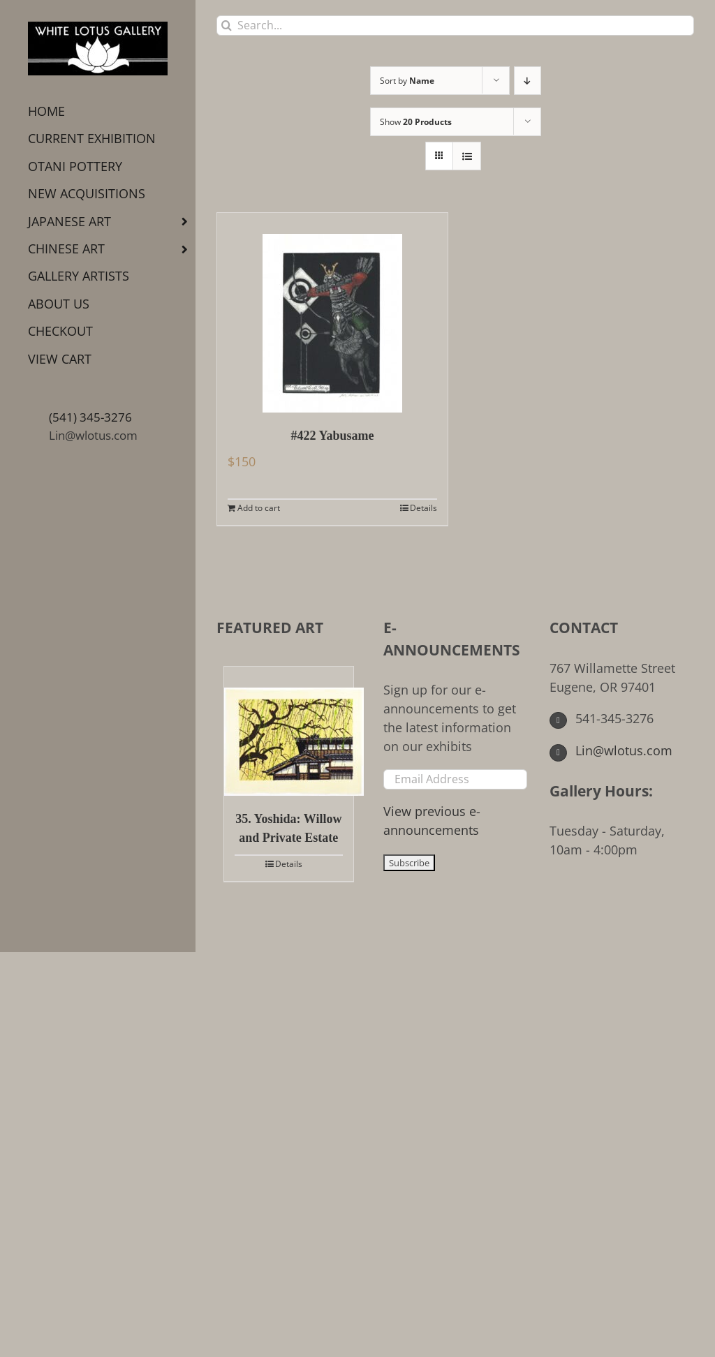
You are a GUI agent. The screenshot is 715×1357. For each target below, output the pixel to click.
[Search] (226, 25)
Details (423, 508)
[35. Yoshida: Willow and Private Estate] (288, 731)
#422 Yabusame (332, 436)
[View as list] (466, 156)
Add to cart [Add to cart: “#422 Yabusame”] (258, 508)
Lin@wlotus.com (93, 435)
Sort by (407, 81)
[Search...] (455, 25)
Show (416, 122)
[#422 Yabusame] (332, 313)
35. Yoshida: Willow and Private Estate (288, 828)
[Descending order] (527, 80)
